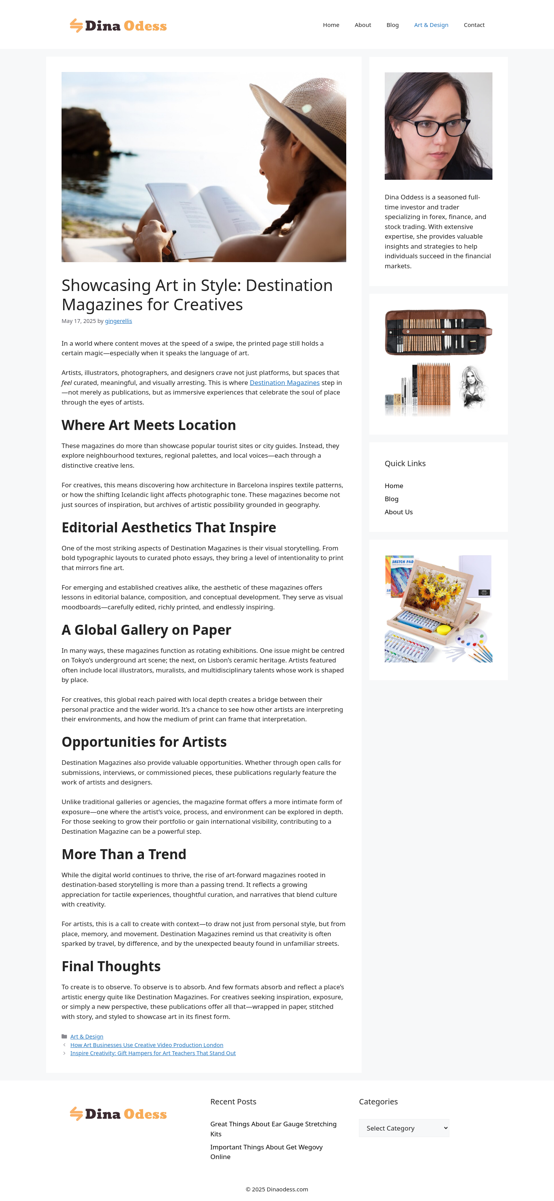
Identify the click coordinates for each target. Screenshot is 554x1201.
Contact (474, 24)
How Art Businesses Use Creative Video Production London (147, 1045)
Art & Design (431, 24)
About (363, 24)
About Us (399, 511)
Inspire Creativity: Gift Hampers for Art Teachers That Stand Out (153, 1053)
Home (331, 24)
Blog (393, 24)
